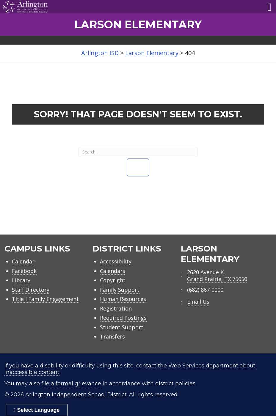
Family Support (119, 289)
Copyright (113, 280)
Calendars (112, 270)
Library (21, 280)
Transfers (112, 336)
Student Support (121, 327)
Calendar (23, 261)
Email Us (198, 301)
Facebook (24, 270)
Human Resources (123, 298)
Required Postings (123, 317)
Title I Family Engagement (45, 298)
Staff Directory (30, 289)
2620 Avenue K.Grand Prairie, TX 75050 (217, 275)
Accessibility (115, 261)
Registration (116, 308)
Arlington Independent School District (76, 394)
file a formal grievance (71, 383)
